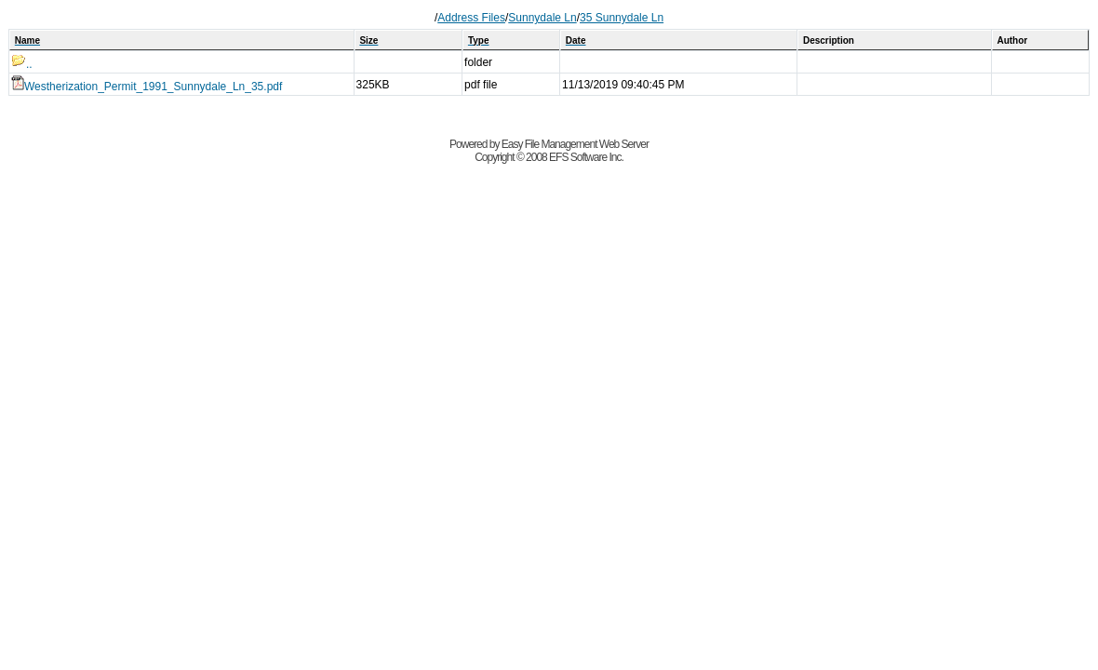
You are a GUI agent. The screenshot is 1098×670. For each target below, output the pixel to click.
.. (22, 64)
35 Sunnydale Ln (621, 17)
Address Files (471, 17)
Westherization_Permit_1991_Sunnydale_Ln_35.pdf (146, 86)
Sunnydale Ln (542, 17)
